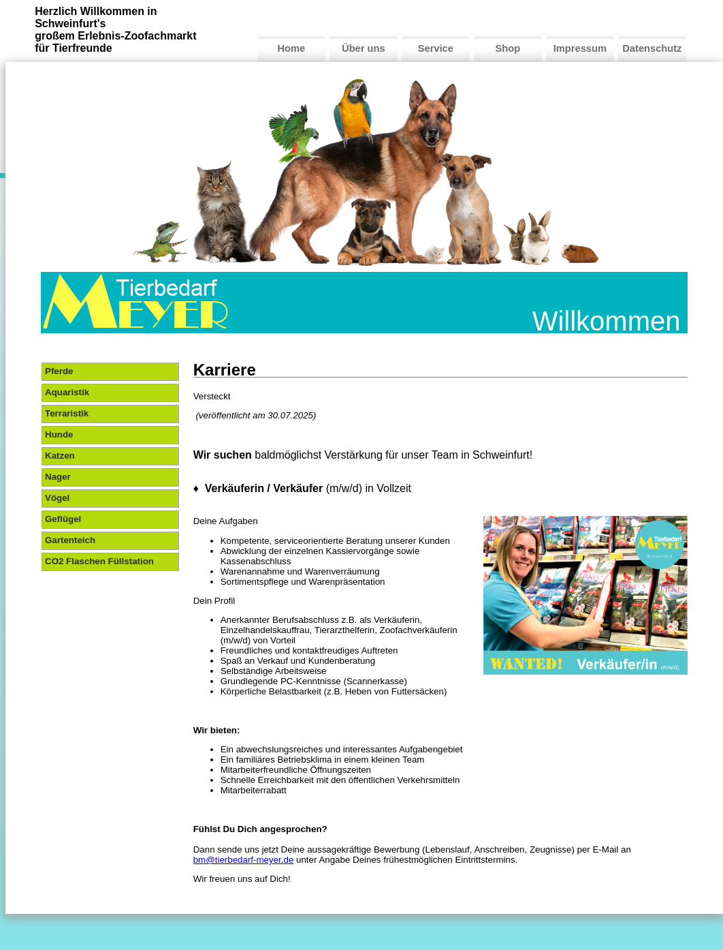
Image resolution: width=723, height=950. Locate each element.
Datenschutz (651, 48)
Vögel (57, 498)
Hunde (59, 434)
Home (291, 48)
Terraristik (67, 413)
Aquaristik (67, 392)
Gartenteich (70, 540)
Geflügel (63, 519)
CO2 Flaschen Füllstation (99, 561)
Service (435, 48)
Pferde (59, 371)
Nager (58, 477)
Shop (508, 48)
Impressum (580, 48)
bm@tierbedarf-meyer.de (243, 860)
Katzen (60, 455)
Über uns (363, 48)
